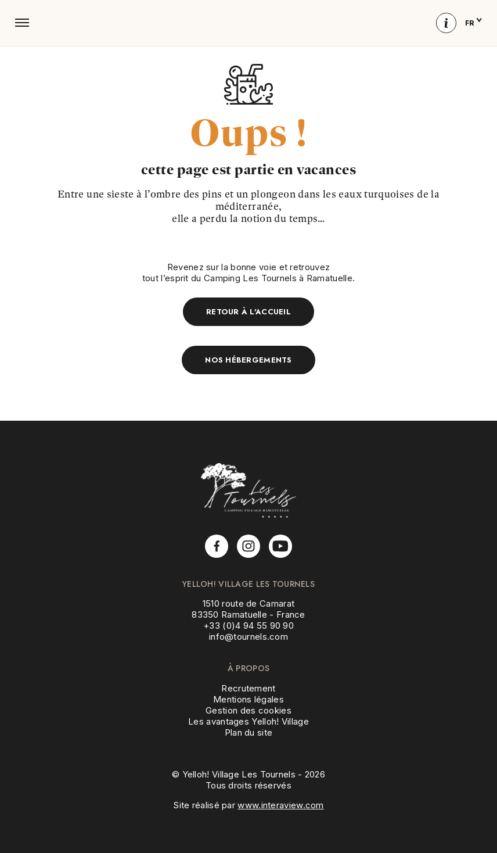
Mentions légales (248, 699)
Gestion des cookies (248, 710)
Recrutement (248, 688)
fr (473, 22)
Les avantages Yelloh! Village (248, 721)
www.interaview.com (280, 805)
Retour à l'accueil (248, 311)
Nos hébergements (248, 359)
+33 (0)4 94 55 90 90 (248, 625)
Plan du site (249, 732)
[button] (22, 23)
